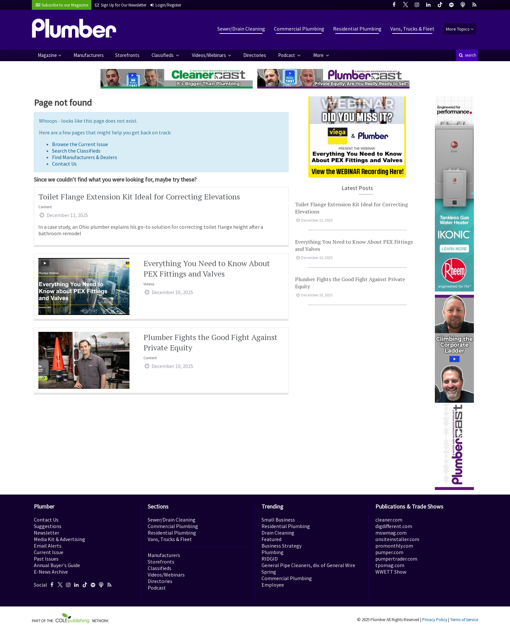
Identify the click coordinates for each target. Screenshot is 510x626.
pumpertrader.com (396, 558)
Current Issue (48, 552)
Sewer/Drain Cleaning (241, 28)
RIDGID (270, 558)
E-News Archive (51, 571)
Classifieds (163, 55)
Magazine (47, 55)
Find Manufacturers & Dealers (84, 157)
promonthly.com (394, 545)
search (467, 55)
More (319, 55)
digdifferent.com (393, 526)
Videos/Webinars (209, 55)
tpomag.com (389, 565)
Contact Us (64, 163)
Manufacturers (89, 55)
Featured (271, 539)
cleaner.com (388, 519)
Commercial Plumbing (299, 28)
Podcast (287, 55)
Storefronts (127, 55)
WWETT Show (390, 571)
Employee (273, 584)
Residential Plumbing (357, 28)
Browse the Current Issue (80, 144)
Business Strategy (282, 545)
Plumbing (273, 552)
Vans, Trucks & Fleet (412, 28)
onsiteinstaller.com (397, 539)
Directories (254, 55)
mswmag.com (391, 532)
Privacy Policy (434, 619)
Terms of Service (464, 619)
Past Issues (46, 558)
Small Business (278, 519)
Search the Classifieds (76, 150)
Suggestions (47, 526)
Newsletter (46, 532)
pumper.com (389, 552)
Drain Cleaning (278, 532)
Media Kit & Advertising (59, 539)
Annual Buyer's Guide (57, 565)
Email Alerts (47, 545)
